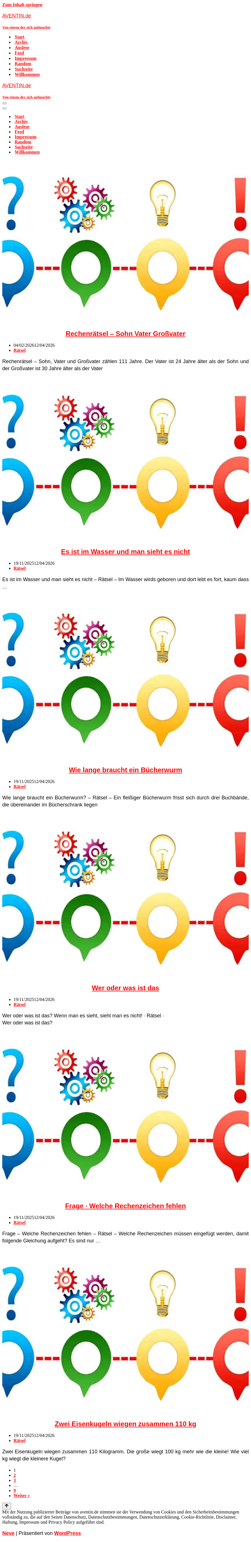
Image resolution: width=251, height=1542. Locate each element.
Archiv (21, 42)
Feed (19, 53)
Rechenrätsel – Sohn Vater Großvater (125, 333)
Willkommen (27, 74)
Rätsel (20, 350)
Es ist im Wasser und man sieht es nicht (125, 551)
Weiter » (22, 1495)
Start (20, 36)
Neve (8, 1533)
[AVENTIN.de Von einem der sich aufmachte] (125, 21)
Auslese (22, 47)
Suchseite (24, 69)
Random (23, 63)
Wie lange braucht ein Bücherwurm (125, 770)
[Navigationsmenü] (4, 103)
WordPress (67, 1533)
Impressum (25, 58)
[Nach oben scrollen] (6, 1506)
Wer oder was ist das (125, 988)
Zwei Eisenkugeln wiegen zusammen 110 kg (126, 1424)
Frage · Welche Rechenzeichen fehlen (125, 1206)
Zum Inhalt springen (22, 4)
